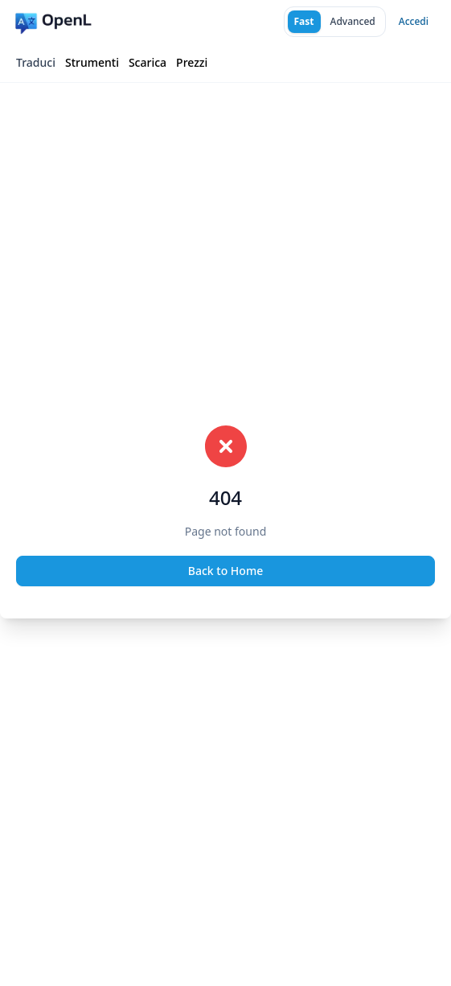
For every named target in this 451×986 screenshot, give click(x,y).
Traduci (35, 62)
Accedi (413, 21)
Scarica (147, 62)
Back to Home (225, 570)
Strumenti (92, 62)
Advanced (352, 21)
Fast (304, 21)
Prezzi (191, 62)
